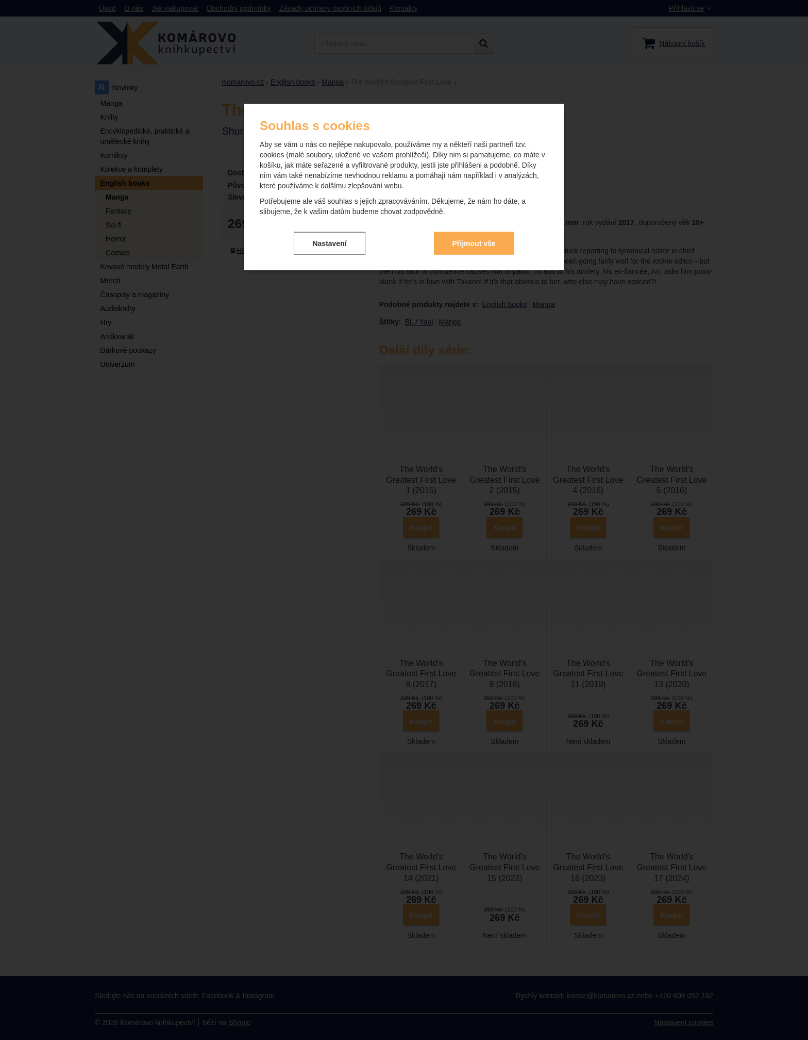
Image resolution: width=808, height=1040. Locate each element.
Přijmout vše (474, 242)
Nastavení (329, 242)
